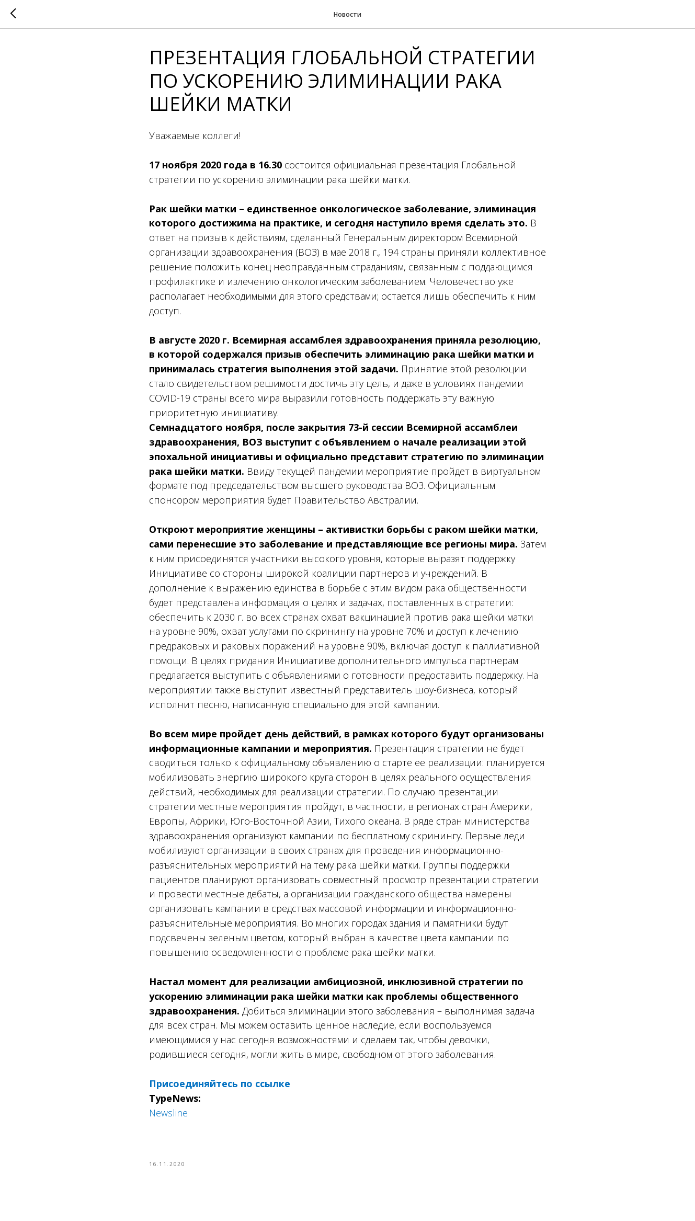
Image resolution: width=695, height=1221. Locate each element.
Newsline (168, 1116)
